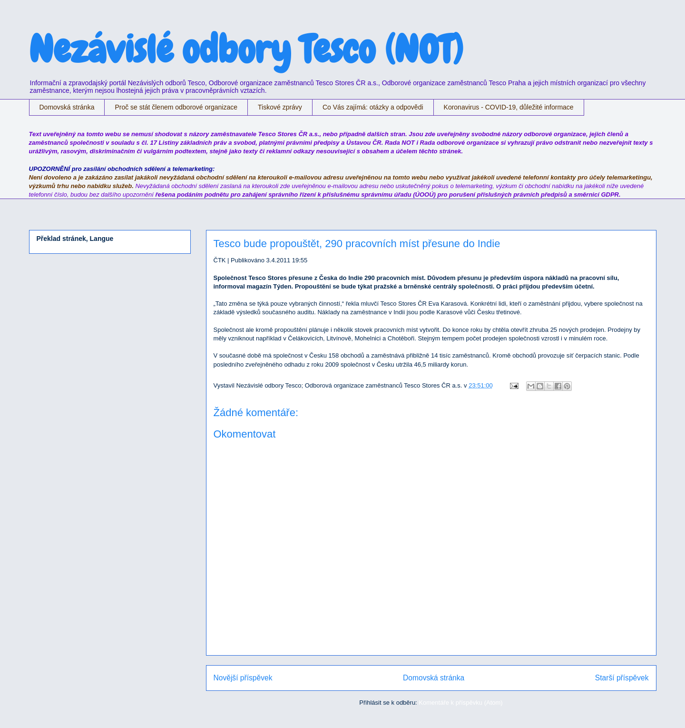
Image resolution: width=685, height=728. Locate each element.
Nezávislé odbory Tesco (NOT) (246, 49)
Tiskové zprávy (280, 107)
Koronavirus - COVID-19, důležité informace (509, 107)
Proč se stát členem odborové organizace (176, 107)
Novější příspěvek (243, 678)
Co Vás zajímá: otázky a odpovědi (373, 107)
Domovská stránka (67, 107)
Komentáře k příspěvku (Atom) (460, 702)
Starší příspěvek (622, 678)
